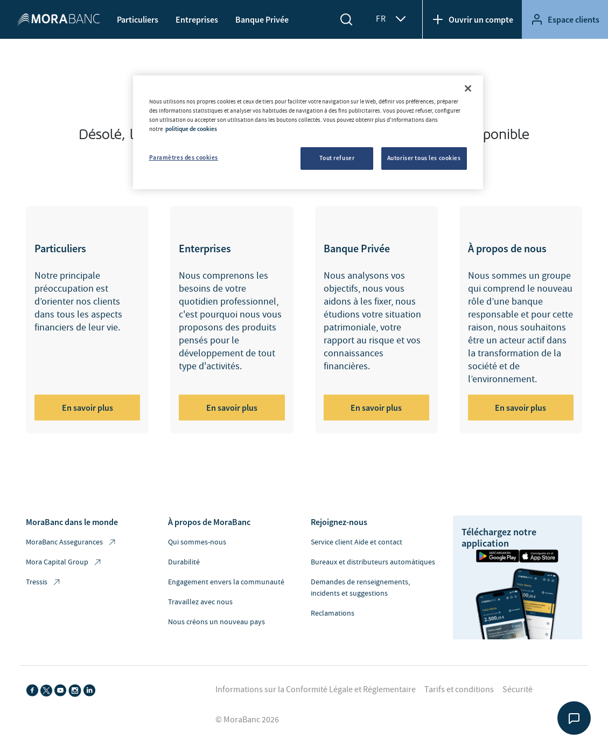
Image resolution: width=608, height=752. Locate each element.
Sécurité (517, 689)
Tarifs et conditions (459, 689)
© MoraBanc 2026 (247, 719)
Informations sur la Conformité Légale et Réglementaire (315, 689)
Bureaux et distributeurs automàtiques (373, 562)
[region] (308, 132)
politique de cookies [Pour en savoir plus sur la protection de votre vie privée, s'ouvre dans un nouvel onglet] (191, 129)
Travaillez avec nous (200, 602)
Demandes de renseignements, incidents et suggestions (360, 587)
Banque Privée (262, 19)
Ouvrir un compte (472, 19)
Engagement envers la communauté (226, 582)
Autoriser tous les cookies (424, 158)
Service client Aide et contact (356, 542)
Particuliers (137, 19)
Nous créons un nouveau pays (216, 622)
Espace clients (564, 19)
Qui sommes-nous (197, 542)
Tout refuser (336, 158)
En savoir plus (87, 407)
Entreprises (197, 19)
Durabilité (184, 562)
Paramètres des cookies (184, 157)
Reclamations (332, 613)
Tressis (43, 582)
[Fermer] (468, 88)
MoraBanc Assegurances (71, 542)
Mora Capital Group (64, 562)
